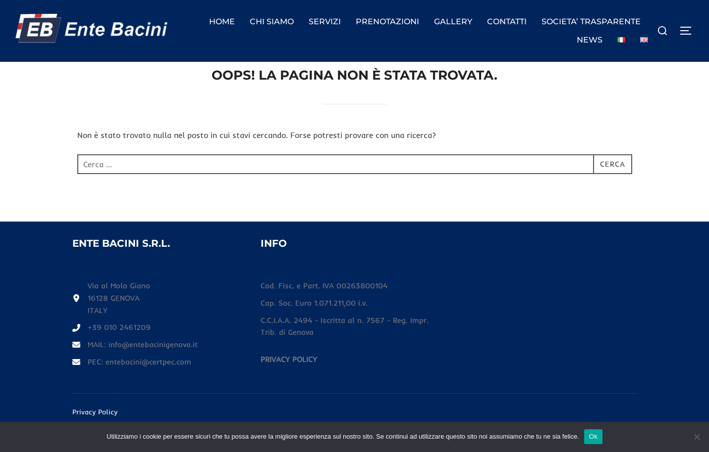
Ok (593, 436)
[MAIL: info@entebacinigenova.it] (136, 366)
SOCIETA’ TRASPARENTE (591, 21)
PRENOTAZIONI (387, 21)
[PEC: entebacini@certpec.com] (134, 383)
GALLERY (453, 21)
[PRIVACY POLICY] (289, 380)
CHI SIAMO (272, 21)
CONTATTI (507, 21)
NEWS (589, 40)
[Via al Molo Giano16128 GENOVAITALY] (111, 318)
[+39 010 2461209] (113, 348)
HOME (222, 21)
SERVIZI (325, 21)
